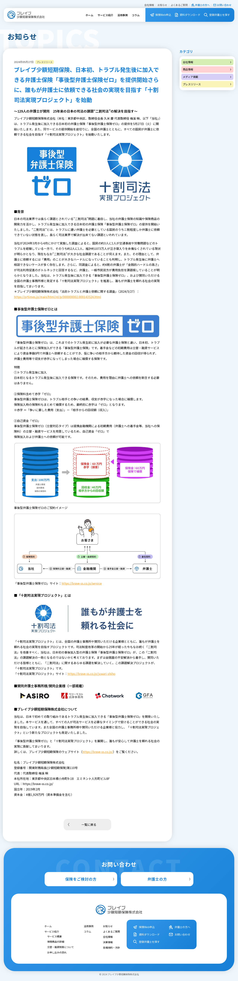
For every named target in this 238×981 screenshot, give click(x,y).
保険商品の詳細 (55, 941)
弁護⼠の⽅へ (200, 5)
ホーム (89, 15)
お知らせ (162, 5)
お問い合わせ (222, 5)
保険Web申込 (160, 15)
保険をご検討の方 (90, 879)
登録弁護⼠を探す (217, 15)
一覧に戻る (81, 824)
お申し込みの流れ (57, 952)
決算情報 (108, 942)
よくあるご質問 (179, 5)
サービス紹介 (105, 15)
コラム (136, 15)
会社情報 (149, 5)
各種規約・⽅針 (111, 947)
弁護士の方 (169, 879)
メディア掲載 (207, 77)
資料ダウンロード (187, 15)
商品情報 (207, 69)
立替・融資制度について (60, 947)
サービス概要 (54, 936)
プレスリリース (207, 84)
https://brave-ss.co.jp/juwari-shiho (91, 673)
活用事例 (122, 15)
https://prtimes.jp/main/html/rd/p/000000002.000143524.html (57, 297)
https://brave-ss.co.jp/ (97, 751)
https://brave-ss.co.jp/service (82, 583)
